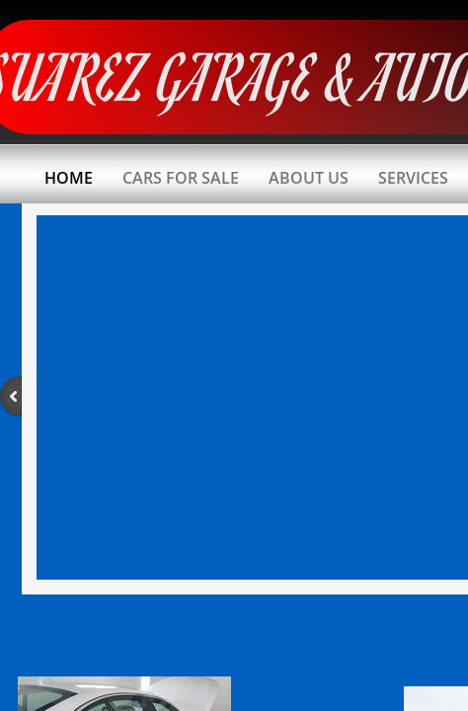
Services (413, 178)
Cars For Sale (180, 178)
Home (68, 178)
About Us (309, 178)
